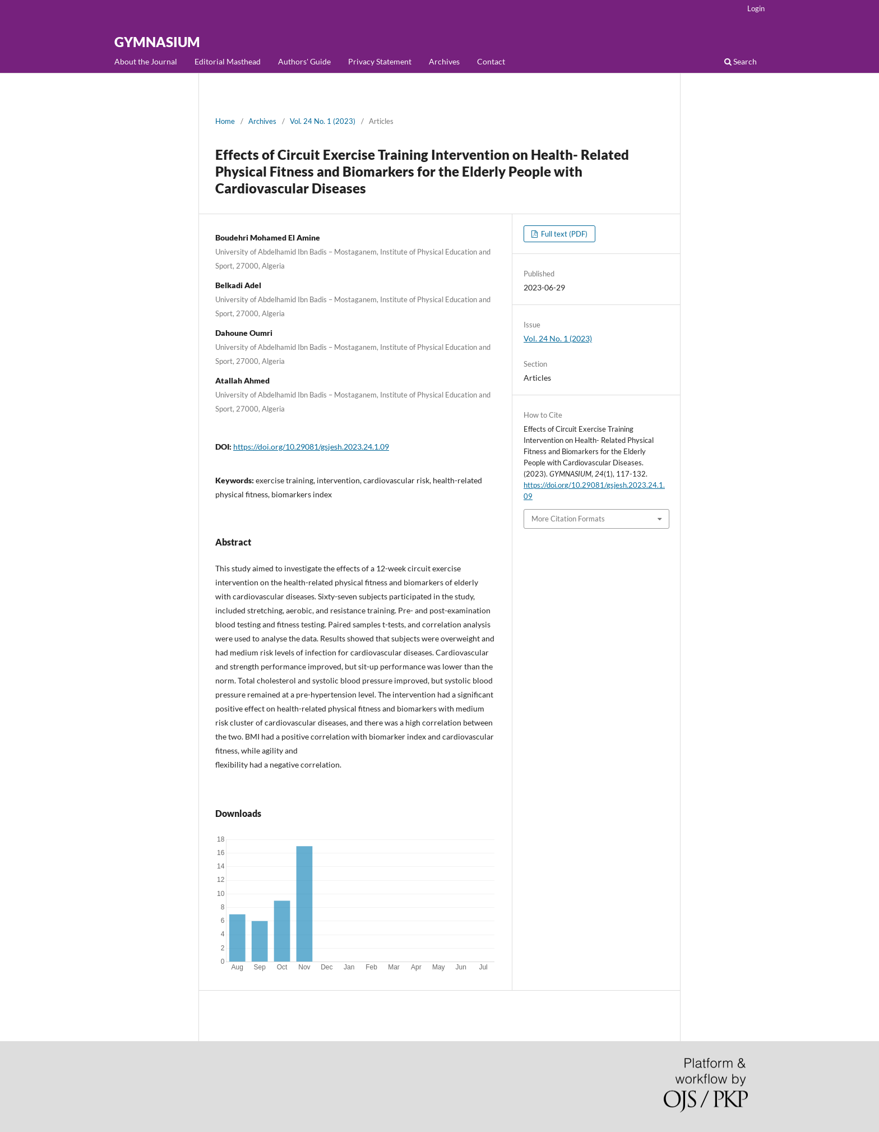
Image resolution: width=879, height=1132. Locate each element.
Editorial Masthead (228, 61)
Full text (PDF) (563, 233)
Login (756, 8)
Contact (491, 61)
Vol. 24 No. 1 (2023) (322, 121)
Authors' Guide (304, 61)
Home (225, 121)
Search (740, 61)
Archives (444, 61)
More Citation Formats (568, 518)
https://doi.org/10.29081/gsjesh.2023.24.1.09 (311, 446)
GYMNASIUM (157, 42)
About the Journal (145, 61)
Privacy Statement (379, 61)
